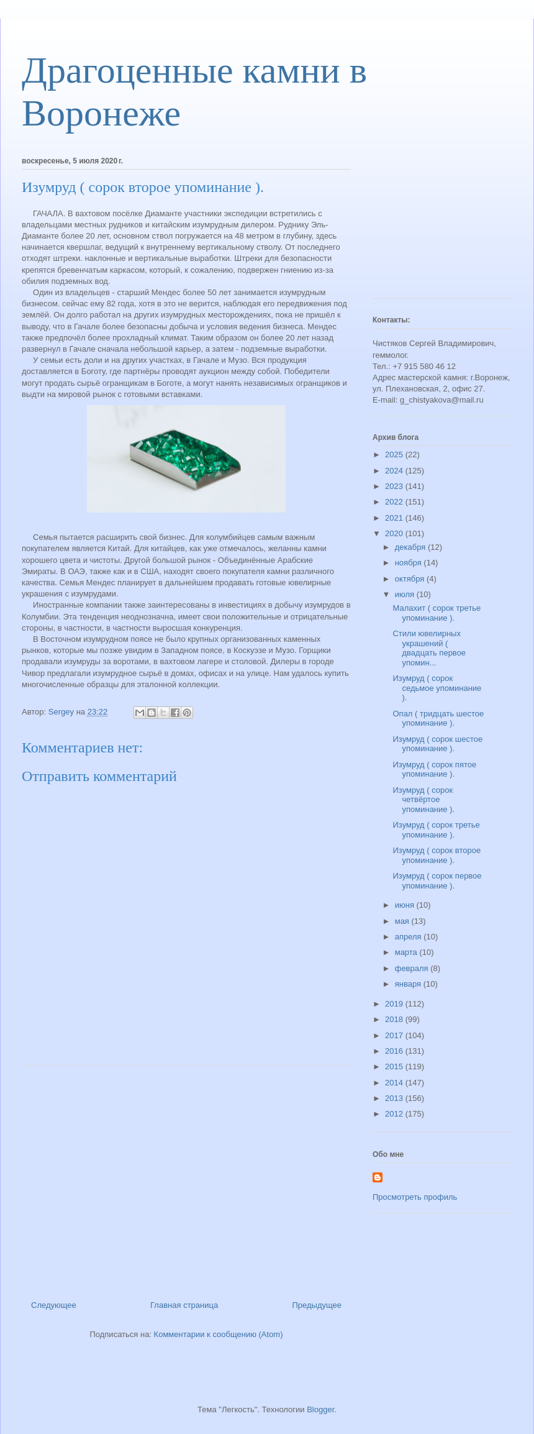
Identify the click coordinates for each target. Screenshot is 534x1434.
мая (403, 921)
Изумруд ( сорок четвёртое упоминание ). (423, 799)
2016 (395, 1051)
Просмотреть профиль (415, 1197)
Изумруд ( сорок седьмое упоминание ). (436, 688)
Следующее (53, 1305)
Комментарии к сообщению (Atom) (218, 1334)
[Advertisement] (186, 1178)
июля (406, 594)
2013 (395, 1098)
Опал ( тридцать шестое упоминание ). (438, 718)
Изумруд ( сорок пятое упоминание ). (434, 769)
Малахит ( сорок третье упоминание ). (436, 613)
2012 (395, 1113)
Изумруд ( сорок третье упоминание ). (435, 829)
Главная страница (184, 1305)
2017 (395, 1035)
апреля (409, 936)
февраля (413, 968)
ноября (409, 562)
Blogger (320, 1409)
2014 (395, 1082)
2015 (395, 1066)
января (409, 984)
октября (411, 578)
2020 (395, 533)
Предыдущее (317, 1305)
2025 (395, 454)
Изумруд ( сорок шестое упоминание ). (437, 744)
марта (407, 952)
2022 (395, 501)
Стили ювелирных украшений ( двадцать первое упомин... (429, 648)
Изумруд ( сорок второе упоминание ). (436, 855)
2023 (395, 486)
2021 (395, 518)
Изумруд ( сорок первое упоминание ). (436, 880)
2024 (395, 470)
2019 (395, 1003)
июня (406, 905)
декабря (411, 547)
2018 (395, 1019)
